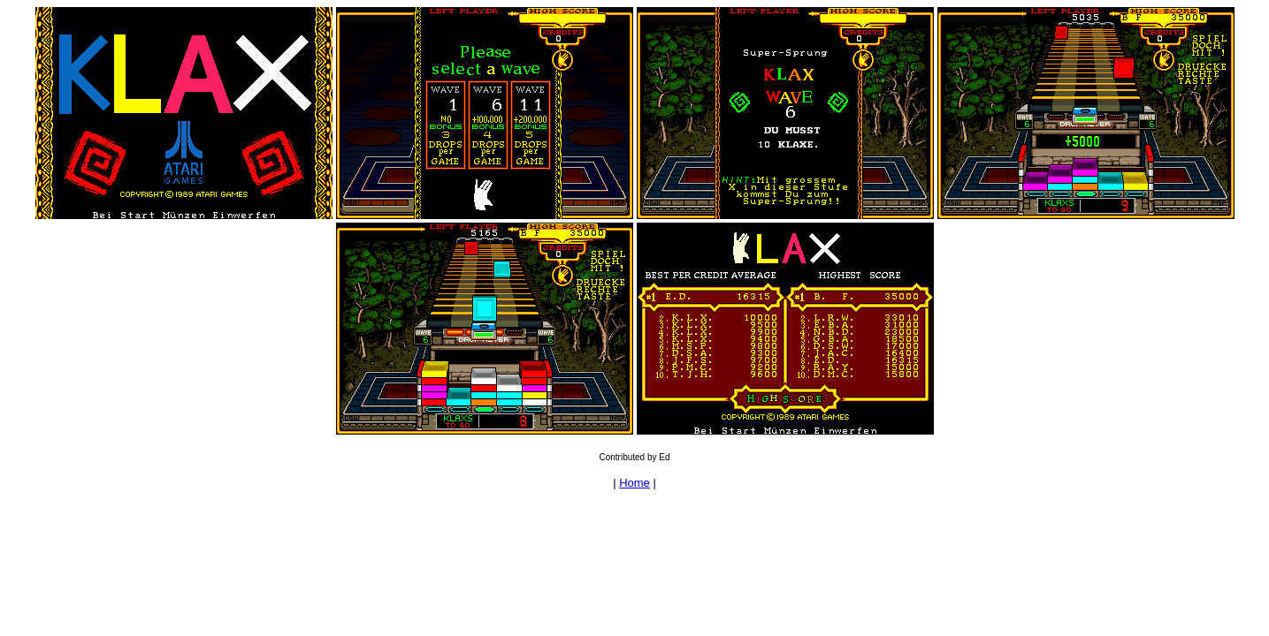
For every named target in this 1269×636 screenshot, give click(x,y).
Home (634, 482)
